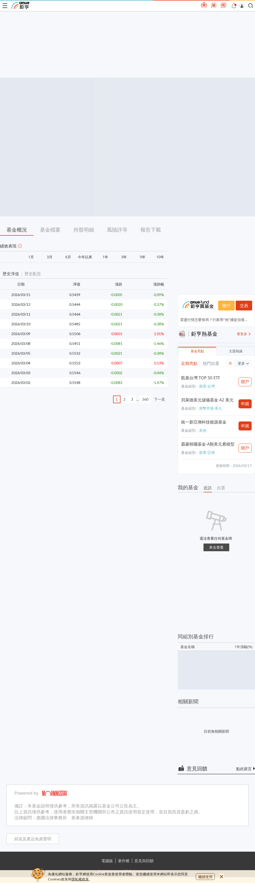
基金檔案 (50, 229)
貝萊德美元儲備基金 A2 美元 (207, 400)
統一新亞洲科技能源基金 (203, 422)
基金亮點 (197, 351)
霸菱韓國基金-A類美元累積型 (207, 444)
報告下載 (150, 229)
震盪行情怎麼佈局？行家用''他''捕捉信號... (213, 319)
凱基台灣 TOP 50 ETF (200, 378)
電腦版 (107, 860)
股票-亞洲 (207, 452)
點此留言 (244, 768)
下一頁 (159, 399)
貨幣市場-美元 (210, 408)
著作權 (124, 860)
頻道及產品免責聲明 (32, 839)
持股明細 (83, 229)
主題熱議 (235, 351)
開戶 (226, 305)
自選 (221, 488)
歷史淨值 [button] (11, 273)
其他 (202, 430)
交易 (244, 305)
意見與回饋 (144, 860)
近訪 (207, 488)
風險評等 (117, 229)
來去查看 (216, 547)
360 (145, 399)
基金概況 (16, 229)
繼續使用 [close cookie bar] (205, 876)
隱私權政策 (80, 879)
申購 (245, 404)
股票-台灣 (207, 386)
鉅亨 (20, 5)
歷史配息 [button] (32, 273)
